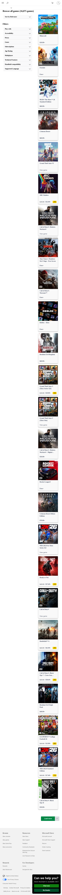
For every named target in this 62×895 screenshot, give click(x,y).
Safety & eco (6, 891)
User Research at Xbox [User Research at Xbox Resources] (28, 856)
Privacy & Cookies (25, 887)
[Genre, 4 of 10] (18, 42)
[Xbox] (6, 8)
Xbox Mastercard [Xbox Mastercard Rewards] (7, 869)
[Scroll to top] (57, 818)
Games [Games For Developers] (24, 866)
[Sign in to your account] (58, 3)
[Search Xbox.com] (8, 3)
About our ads (15, 891)
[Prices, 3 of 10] (18, 38)
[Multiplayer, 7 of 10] (18, 55)
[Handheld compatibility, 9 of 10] (18, 64)
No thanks (46, 890)
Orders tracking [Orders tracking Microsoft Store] (46, 847)
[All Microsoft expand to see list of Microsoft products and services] (2, 3)
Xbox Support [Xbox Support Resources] (26, 840)
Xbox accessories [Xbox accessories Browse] (7, 847)
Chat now (46, 886)
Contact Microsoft (14, 887)
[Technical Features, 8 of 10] (18, 60)
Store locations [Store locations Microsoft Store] (46, 850)
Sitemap (5, 887)
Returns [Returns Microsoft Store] (44, 843)
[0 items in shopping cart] (53, 3)
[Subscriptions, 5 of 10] (18, 46)
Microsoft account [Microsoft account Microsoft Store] (47, 836)
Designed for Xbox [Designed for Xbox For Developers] (27, 869)
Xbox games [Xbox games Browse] (6, 840)
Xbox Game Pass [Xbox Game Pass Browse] (7, 843)
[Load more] (48, 818)
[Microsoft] (30, 1)
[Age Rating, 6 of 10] (18, 51)
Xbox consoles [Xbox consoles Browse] (6, 836)
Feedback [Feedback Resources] (24, 843)
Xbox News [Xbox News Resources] (25, 836)
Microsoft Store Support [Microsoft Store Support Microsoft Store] (48, 840)
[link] (48, 30)
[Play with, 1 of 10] (18, 29)
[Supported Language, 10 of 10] (18, 69)
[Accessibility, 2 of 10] (18, 33)
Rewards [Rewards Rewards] (5, 866)
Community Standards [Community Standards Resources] (28, 847)
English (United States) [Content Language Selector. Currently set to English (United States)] (12, 876)
